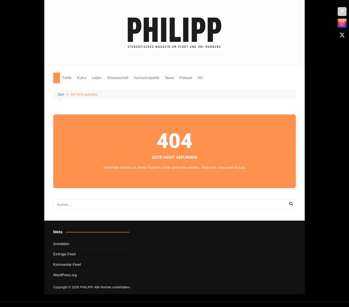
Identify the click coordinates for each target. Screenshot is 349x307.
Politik (67, 78)
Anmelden (61, 244)
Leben (97, 78)
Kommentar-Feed (67, 264)
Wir (200, 78)
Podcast (185, 78)
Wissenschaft (117, 78)
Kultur (81, 78)
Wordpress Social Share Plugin (152, 304)
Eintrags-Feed (64, 254)
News (169, 78)
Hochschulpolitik (147, 78)
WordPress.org (65, 275)
